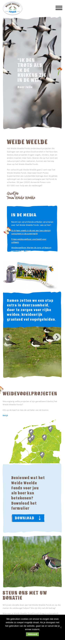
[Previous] (8, 337)
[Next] (57, 337)
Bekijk (5, 415)
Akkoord (32, 634)
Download (24, 518)
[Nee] (60, 627)
